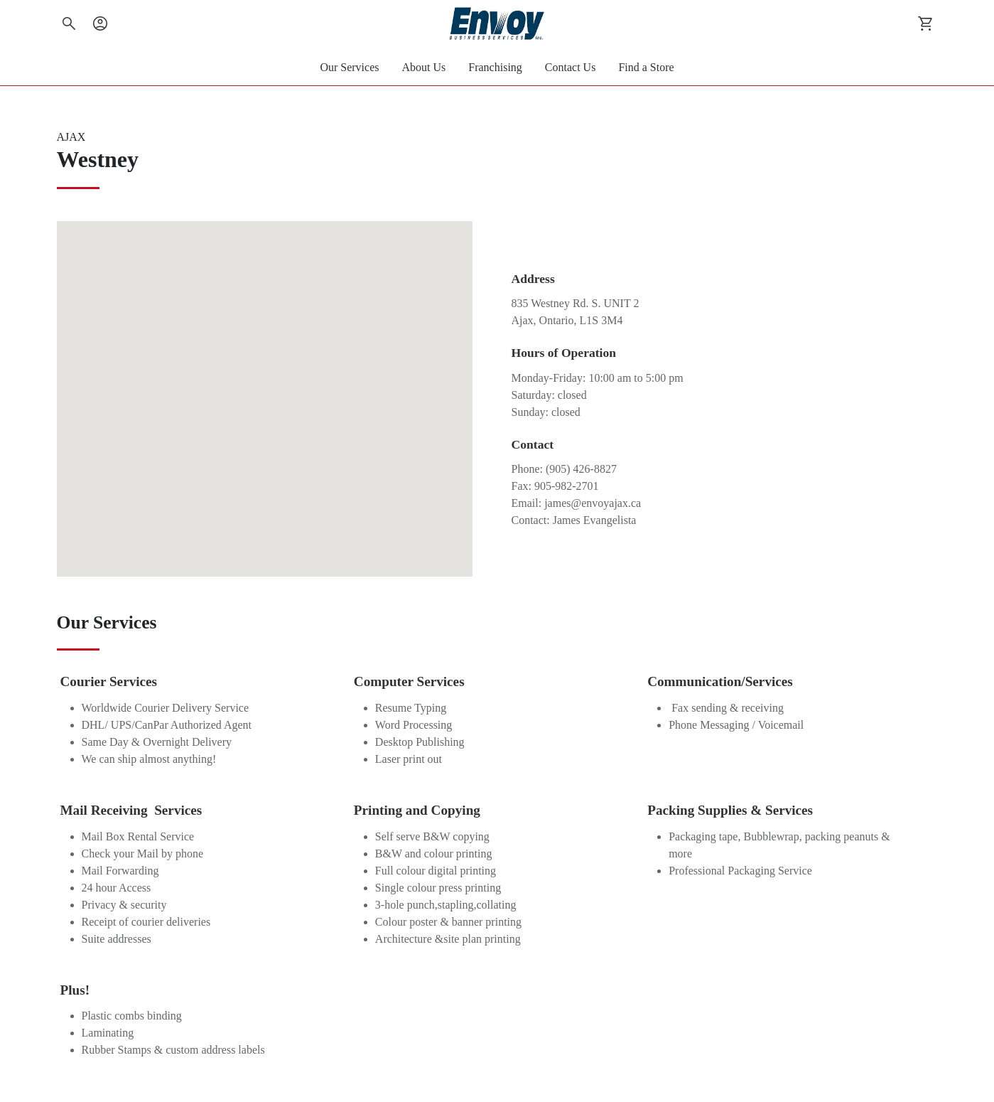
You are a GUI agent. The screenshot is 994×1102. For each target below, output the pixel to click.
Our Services (349, 67)
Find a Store (646, 67)
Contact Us (570, 67)
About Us (424, 67)
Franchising (495, 67)
